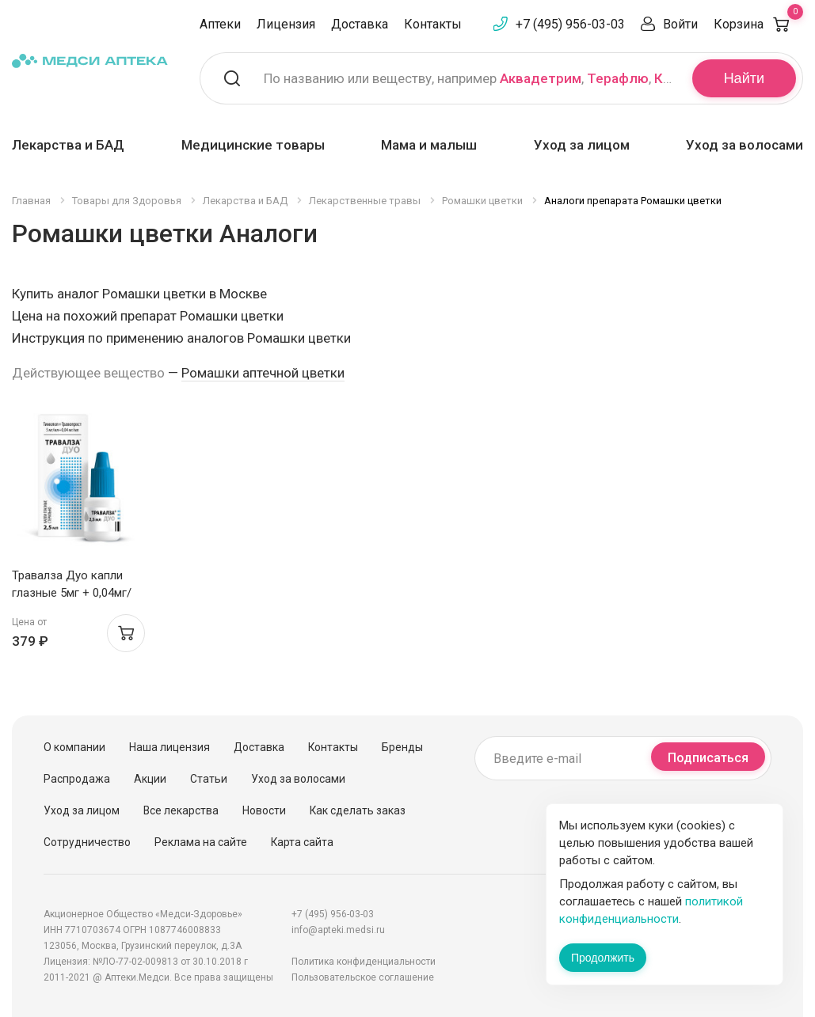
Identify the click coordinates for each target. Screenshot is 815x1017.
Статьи (208, 778)
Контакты (433, 24)
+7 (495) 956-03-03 (570, 24)
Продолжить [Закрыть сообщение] (602, 957)
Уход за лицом (582, 145)
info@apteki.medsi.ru (338, 929)
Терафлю (618, 78)
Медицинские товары (253, 145)
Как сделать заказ (358, 810)
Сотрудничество (87, 842)
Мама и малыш (429, 145)
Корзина (758, 24)
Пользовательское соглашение (362, 977)
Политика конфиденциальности (363, 961)
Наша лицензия (169, 747)
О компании (74, 747)
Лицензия (286, 24)
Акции (150, 778)
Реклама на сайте (200, 842)
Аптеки (220, 24)
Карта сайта (302, 842)
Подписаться (708, 757)
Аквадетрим (540, 78)
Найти (744, 78)
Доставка (359, 24)
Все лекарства (181, 810)
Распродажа (77, 778)
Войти (680, 24)
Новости (264, 810)
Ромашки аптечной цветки (263, 373)
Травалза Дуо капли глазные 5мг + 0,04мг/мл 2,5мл (71, 592)
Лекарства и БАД (68, 145)
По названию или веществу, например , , (468, 78)
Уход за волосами (744, 145)
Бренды (402, 747)
